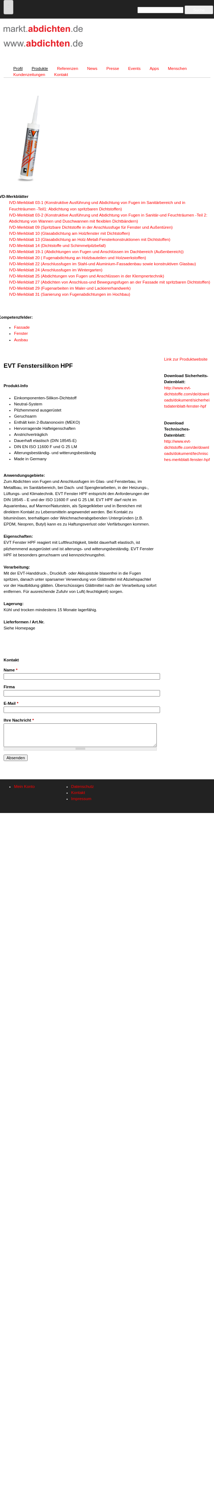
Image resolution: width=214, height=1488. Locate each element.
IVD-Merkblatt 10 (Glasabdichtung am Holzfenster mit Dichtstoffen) (69, 233)
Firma (9, 687)
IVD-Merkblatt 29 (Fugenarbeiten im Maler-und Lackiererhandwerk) (70, 288)
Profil (18, 68)
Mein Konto (24, 786)
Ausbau (21, 340)
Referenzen (67, 68)
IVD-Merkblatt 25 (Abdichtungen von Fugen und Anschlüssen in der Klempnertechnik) (86, 276)
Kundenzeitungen (29, 74)
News (92, 68)
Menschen (177, 68)
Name (11, 670)
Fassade (22, 327)
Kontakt (61, 74)
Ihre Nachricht (19, 720)
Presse (112, 68)
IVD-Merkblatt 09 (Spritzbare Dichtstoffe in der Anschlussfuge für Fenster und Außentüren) (91, 227)
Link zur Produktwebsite (186, 359)
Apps (154, 68)
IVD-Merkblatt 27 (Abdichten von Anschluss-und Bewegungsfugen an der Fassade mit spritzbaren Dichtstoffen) (109, 282)
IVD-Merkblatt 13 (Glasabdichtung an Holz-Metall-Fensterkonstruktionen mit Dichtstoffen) (89, 239)
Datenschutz (82, 786)
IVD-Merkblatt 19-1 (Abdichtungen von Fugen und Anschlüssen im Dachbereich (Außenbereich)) (96, 251)
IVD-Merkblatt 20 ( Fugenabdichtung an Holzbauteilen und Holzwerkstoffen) (77, 258)
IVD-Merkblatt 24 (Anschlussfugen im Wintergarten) (56, 270)
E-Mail (11, 703)
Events (134, 68)
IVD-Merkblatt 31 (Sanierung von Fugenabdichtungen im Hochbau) (69, 294)
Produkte (40, 68)
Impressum (81, 799)
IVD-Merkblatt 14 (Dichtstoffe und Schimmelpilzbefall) (57, 245)
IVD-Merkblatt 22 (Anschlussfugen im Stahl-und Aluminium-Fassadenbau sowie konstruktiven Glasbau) (102, 264)
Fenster (21, 333)
